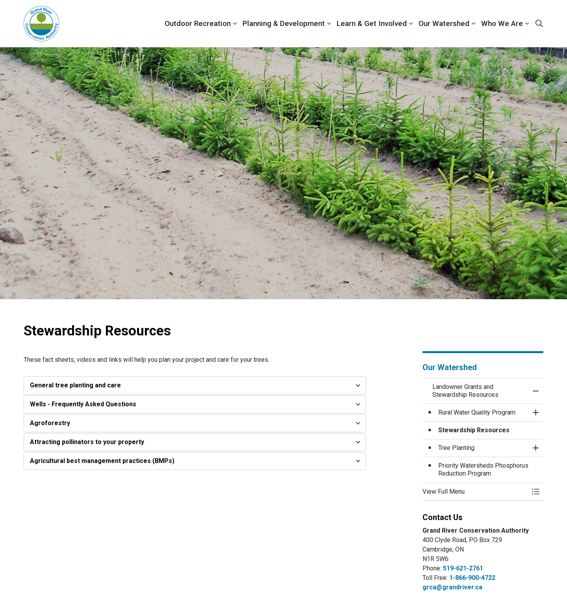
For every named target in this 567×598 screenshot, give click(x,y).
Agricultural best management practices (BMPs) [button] (102, 461)
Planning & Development (284, 23)
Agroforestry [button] (50, 423)
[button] (475, 491)
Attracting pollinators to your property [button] (87, 442)
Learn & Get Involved (372, 23)
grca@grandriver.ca (452, 587)
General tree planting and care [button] (75, 385)
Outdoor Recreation (198, 23)
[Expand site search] (539, 23)
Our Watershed (444, 23)
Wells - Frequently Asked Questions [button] (83, 404)
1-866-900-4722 (472, 577)
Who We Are (502, 23)
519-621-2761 (463, 568)
